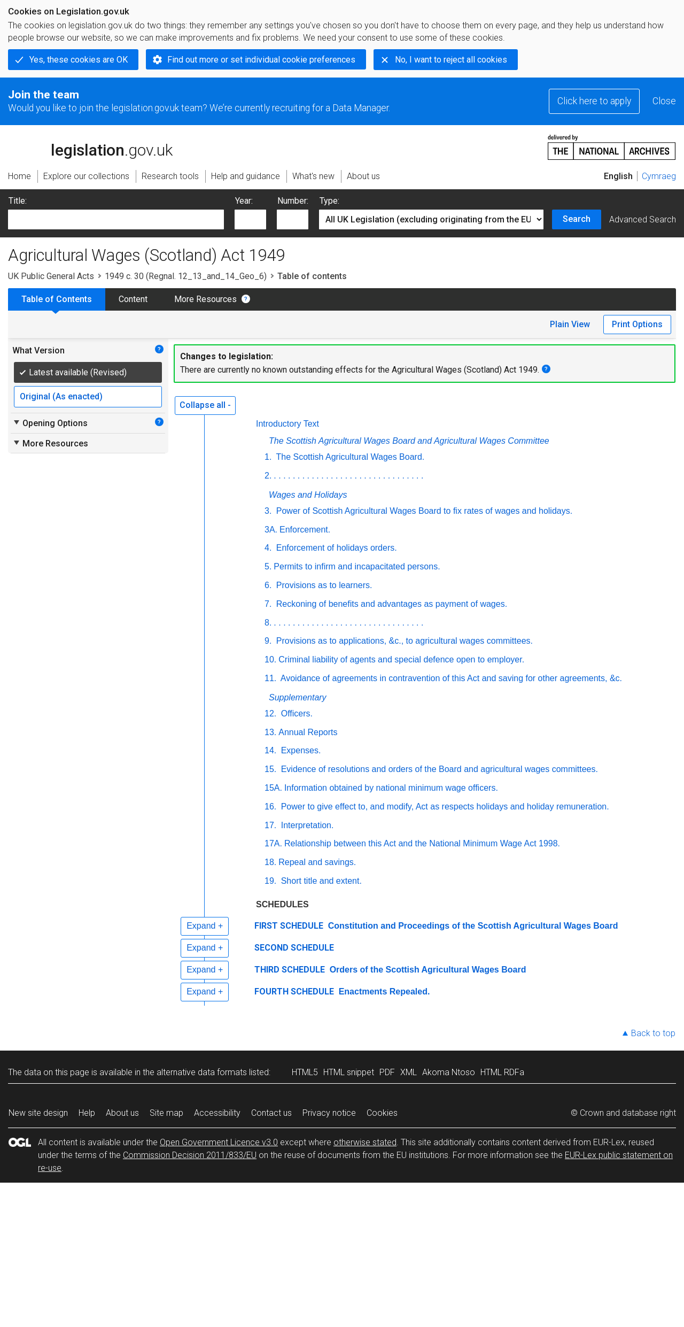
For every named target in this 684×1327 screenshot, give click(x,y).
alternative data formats (202, 1072)
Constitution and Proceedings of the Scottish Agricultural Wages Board (471, 925)
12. (270, 713)
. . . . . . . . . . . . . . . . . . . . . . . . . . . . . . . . (348, 475)
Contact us (271, 1113)
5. (268, 566)
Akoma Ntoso (448, 1072)
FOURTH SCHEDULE (294, 991)
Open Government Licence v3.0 (219, 1142)
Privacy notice (329, 1113)
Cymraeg (659, 176)
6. (268, 585)
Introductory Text (287, 423)
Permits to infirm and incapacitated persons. (357, 566)
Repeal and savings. (317, 862)
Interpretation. (305, 825)
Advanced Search (642, 219)
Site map (166, 1113)
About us (122, 1113)
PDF (387, 1072)
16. (270, 806)
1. (268, 456)
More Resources (205, 299)
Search (576, 219)
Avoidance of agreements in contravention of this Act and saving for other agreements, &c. (450, 678)
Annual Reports (307, 732)
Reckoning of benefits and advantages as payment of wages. (390, 603)
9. (268, 640)
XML (408, 1072)
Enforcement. (304, 529)
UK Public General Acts (51, 276)
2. (268, 475)
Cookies (382, 1113)
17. (270, 825)
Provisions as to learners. (323, 585)
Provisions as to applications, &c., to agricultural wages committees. (403, 640)
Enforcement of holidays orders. (335, 547)
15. (270, 769)
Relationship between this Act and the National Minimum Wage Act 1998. (422, 843)
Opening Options (50, 423)
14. (270, 750)
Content (133, 299)
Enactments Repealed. (383, 991)
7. (268, 603)
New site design (38, 1113)
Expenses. (299, 750)
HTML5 (305, 1072)
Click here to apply (594, 101)
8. (268, 622)
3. (268, 510)
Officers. (295, 713)
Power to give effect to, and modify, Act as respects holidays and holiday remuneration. (443, 806)
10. (270, 659)
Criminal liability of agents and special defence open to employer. (401, 659)
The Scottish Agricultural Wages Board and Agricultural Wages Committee (409, 440)
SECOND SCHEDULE (294, 948)
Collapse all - (205, 405)
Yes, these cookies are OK (78, 60)
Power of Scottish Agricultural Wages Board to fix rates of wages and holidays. (423, 510)
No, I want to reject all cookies (451, 60)
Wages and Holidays (308, 494)
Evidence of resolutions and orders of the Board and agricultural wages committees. (438, 769)
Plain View (570, 324)
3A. (271, 529)
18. (270, 862)
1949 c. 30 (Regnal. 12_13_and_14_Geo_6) (186, 276)
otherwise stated (365, 1142)
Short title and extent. (320, 880)
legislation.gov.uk (90, 146)
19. (270, 880)
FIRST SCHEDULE (288, 926)
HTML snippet (348, 1072)
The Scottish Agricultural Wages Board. (349, 456)
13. (270, 732)
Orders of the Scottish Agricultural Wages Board (426, 969)
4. (268, 547)
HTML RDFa (502, 1072)
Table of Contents (56, 299)
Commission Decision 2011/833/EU (189, 1155)
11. (270, 678)
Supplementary (298, 697)
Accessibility (217, 1113)
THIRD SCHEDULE (289, 970)
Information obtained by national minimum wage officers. (391, 787)
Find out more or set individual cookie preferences (261, 60)
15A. (273, 787)
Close (664, 101)
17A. (273, 843)
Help (87, 1113)
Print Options (637, 324)
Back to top (653, 1033)
